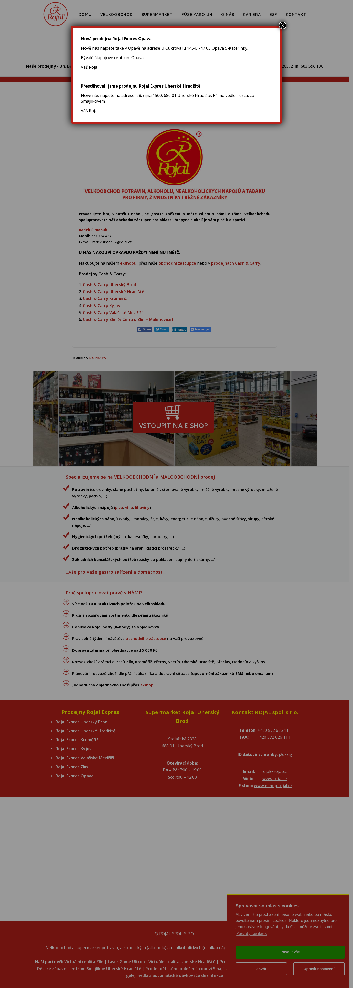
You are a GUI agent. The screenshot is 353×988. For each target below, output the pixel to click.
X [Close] (282, 25)
